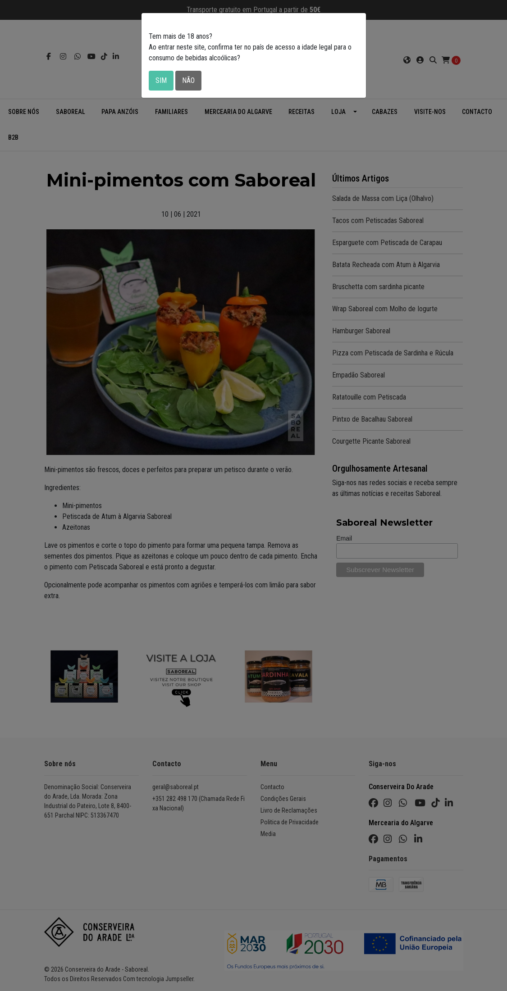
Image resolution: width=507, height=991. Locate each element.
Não (188, 80)
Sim (161, 80)
